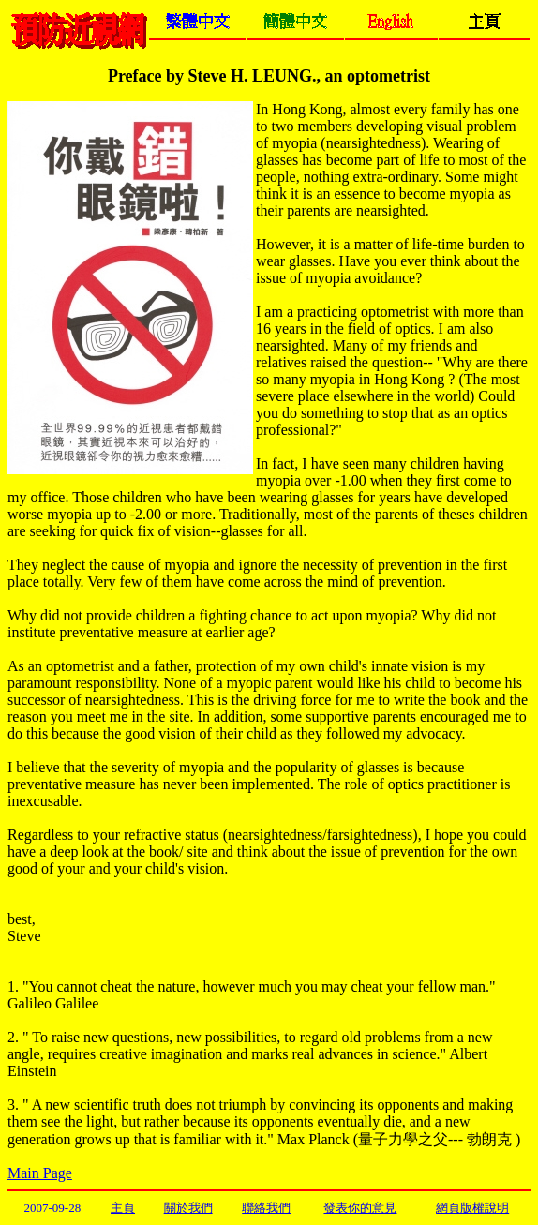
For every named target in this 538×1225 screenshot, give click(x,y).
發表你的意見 (359, 1208)
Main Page (39, 1173)
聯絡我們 (266, 1208)
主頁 (123, 1208)
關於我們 (188, 1208)
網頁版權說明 (472, 1208)
